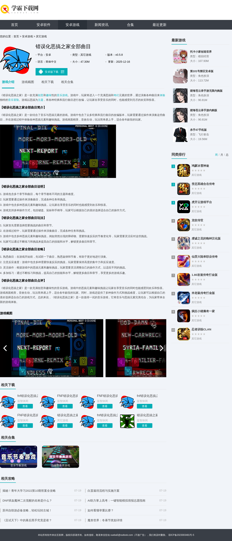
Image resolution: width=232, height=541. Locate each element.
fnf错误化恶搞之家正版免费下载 (107, 415)
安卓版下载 (51, 71)
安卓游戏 (72, 25)
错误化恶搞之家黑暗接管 (147, 415)
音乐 (11, 99)
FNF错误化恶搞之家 (67, 395)
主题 (40, 99)
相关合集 (67, 82)
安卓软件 (43, 25)
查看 (25, 406)
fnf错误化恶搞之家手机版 (147, 395)
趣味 (48, 95)
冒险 (16, 99)
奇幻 (116, 95)
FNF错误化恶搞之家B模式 (27, 415)
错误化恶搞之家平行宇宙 (67, 415)
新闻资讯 (101, 25)
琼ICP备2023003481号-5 (181, 535)
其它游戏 (41, 36)
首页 (14, 25)
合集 (130, 25)
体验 (162, 95)
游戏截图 (28, 82)
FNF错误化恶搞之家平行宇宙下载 (107, 395)
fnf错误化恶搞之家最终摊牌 (27, 395)
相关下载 (47, 82)
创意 (40, 95)
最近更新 (159, 25)
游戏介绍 (8, 82)
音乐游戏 (62, 95)
